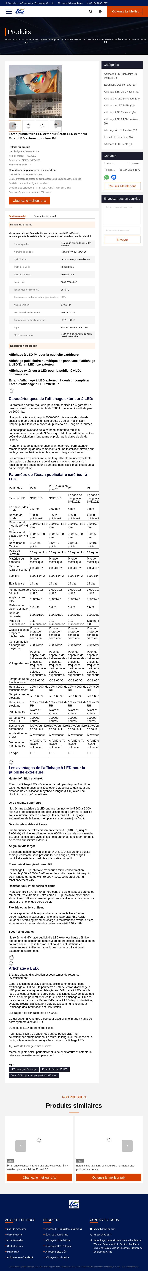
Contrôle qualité (15, 1240)
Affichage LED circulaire (57, 1257)
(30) (118, 144)
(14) (119, 137)
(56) (121, 91)
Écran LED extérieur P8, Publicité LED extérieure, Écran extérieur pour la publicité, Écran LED (38, 1167)
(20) (120, 84)
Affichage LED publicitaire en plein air (42, 40)
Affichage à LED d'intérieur (58, 1246)
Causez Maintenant (122, 186)
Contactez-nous (15, 1246)
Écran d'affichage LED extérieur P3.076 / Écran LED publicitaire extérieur (105, 1167)
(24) (122, 121)
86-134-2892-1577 (96, 3)
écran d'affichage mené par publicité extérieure (34, 1075)
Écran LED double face (56, 1234)
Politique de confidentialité (20, 1257)
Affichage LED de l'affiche (57, 1240)
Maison (8, 39)
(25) (120, 130)
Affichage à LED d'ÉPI (56, 1251)
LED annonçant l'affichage (24, 1069)
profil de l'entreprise (16, 1229)
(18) (122, 98)
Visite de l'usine (14, 1234)
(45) (120, 76)
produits (19, 39)
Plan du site (13, 1251)
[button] (58, 123)
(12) (119, 105)
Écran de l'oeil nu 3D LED (54, 1069)
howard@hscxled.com (70, 3)
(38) (120, 112)
